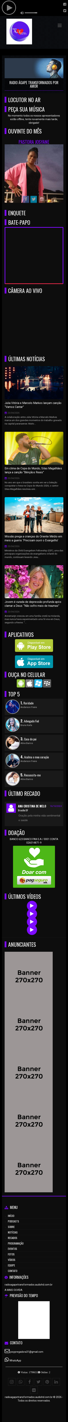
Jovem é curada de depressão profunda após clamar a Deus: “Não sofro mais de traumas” (33, 604)
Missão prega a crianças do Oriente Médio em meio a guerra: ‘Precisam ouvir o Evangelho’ (33, 538)
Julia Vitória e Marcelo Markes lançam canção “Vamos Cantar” (33, 405)
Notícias (13, 1232)
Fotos (11, 1254)
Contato (12, 1271)
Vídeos (11, 1260)
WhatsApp (15, 1360)
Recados (12, 1238)
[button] (59, 25)
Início (11, 1216)
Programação (15, 1243)
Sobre (11, 1227)
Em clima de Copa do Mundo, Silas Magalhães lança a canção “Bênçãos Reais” (33, 470)
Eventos (12, 1249)
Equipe (11, 1265)
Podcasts (13, 1221)
